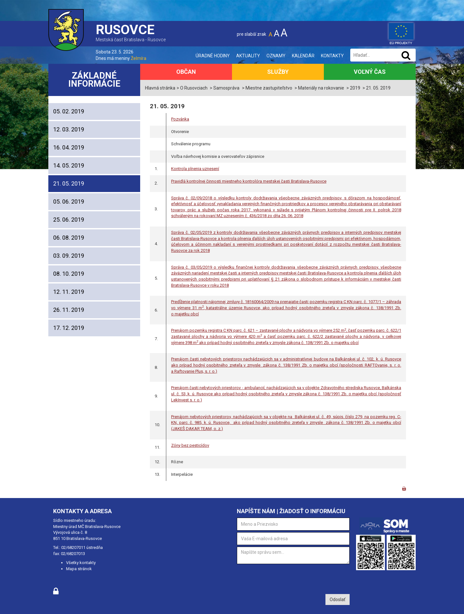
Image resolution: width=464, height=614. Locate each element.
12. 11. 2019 (68, 291)
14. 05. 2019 (68, 165)
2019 (355, 88)
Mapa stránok (79, 568)
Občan (186, 71)
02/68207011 (73, 547)
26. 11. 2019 (68, 309)
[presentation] (286, 578)
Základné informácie (94, 80)
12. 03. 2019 (68, 129)
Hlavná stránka (160, 88)
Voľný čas (370, 71)
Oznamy (275, 55)
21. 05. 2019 (68, 183)
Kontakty (332, 55)
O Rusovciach (194, 88)
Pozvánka (180, 119)
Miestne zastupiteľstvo (269, 88)
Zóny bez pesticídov (190, 445)
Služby (278, 71)
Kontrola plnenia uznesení (195, 168)
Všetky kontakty (81, 562)
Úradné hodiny (213, 55)
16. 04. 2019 (68, 147)
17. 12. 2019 (68, 327)
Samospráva (226, 88)
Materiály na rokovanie (321, 88)
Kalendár (303, 55)
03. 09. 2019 (68, 255)
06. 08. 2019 (68, 237)
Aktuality (248, 55)
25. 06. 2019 (68, 219)
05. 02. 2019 (68, 111)
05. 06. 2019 (68, 201)
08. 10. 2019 (68, 273)
